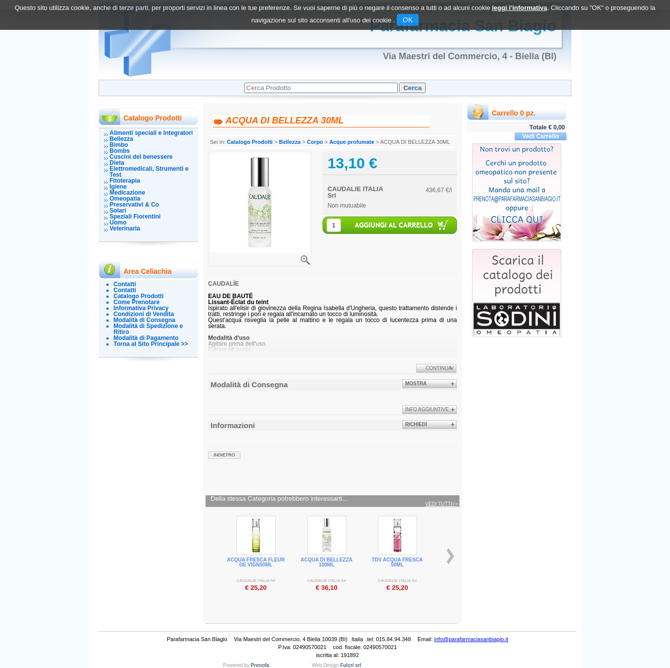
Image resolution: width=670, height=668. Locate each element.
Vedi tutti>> (441, 504)
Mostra (416, 383)
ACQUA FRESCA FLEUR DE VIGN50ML (256, 562)
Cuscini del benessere (141, 156)
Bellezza (121, 138)
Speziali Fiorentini (135, 216)
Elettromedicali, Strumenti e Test (149, 171)
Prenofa (260, 665)
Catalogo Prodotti (138, 296)
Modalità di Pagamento (146, 337)
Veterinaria (125, 228)
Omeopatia (125, 198)
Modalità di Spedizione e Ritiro (148, 329)
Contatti (124, 284)
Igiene (118, 186)
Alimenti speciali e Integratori (151, 132)
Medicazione (127, 192)
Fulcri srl (350, 665)
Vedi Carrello (540, 136)
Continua (438, 368)
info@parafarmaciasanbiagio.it (471, 639)
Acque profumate (351, 142)
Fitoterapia (125, 180)
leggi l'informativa (519, 7)
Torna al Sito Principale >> (150, 343)
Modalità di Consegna (144, 320)
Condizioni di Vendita (143, 314)
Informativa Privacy (141, 308)
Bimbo (119, 144)
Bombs (120, 150)
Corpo (315, 142)
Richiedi (416, 424)
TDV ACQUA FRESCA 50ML (397, 562)
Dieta (117, 162)
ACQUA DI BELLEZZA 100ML (326, 562)
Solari (118, 210)
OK (408, 20)
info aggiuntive (427, 409)
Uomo (118, 222)
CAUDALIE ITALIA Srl (355, 192)
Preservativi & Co (134, 204)
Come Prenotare (136, 302)
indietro (224, 454)
